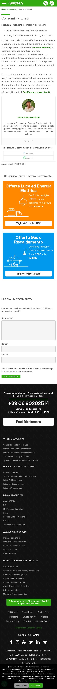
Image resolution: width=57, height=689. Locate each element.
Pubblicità (13, 616)
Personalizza (21, 685)
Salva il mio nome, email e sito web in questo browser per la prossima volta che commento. (27, 369)
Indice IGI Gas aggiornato (14, 484)
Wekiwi (6, 521)
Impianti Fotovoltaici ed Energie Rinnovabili (21, 570)
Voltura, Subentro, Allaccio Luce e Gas (19, 476)
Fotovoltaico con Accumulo (14, 542)
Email (4, 355)
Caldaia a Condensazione (14, 546)
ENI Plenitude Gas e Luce (14, 509)
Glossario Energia (10, 472)
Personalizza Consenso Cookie (28, 628)
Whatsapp (28, 157)
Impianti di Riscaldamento (14, 578)
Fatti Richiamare (28, 422)
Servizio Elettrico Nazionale (15, 517)
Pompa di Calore (10, 549)
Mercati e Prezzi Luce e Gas (15, 594)
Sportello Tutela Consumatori (21, 460)
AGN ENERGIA (9, 501)
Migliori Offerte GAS (29, 273)
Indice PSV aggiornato (12, 488)
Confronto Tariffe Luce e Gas (15, 445)
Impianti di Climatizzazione (14, 582)
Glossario (12, 10)
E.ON (5, 505)
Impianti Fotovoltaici (11, 538)
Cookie (44, 616)
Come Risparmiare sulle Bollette (16, 586)
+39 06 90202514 (28, 403)
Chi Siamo (12, 612)
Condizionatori (9, 553)
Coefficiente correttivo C (36, 92)
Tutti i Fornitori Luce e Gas (14, 524)
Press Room (27, 612)
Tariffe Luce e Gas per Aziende (16, 456)
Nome (4, 344)
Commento (7, 318)
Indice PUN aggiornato (12, 480)
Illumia (5, 513)
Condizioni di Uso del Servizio (37, 621)
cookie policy (32, 681)
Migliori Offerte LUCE (28, 223)
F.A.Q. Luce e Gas (10, 567)
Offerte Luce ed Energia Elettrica (17, 449)
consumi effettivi (41, 47)
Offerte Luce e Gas (11, 590)
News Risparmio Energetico (15, 574)
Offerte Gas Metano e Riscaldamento (19, 452)
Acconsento (36, 685)
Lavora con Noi (29, 616)
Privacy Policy (12, 621)
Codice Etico (43, 612)
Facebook (28, 153)
